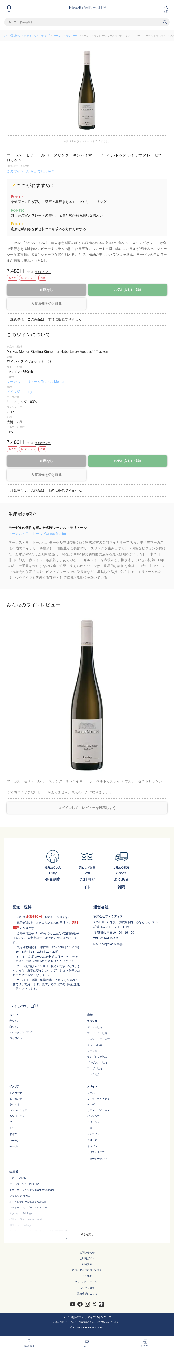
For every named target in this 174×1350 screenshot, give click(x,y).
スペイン (92, 1086)
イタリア (14, 1086)
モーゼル (14, 1146)
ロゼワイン (15, 1038)
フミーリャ (93, 1133)
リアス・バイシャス (98, 1110)
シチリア (14, 1128)
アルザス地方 (94, 1068)
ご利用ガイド (87, 1258)
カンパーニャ (16, 1116)
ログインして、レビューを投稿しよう (87, 808)
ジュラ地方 (93, 1074)
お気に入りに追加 (127, 290)
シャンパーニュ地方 (98, 1039)
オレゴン (92, 1146)
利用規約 (87, 1264)
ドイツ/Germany (19, 392)
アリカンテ (93, 1122)
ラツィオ (14, 1104)
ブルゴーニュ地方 (97, 1033)
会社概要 (87, 1276)
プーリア (14, 1122)
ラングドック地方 (97, 1056)
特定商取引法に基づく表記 (87, 1270)
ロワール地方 (94, 1045)
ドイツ (13, 1134)
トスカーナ (15, 1092)
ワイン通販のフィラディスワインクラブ (26, 35)
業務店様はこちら (87, 1293)
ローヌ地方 (93, 1050)
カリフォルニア (96, 1152)
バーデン (14, 1140)
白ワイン (14, 1026)
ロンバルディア (18, 1110)
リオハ (91, 1092)
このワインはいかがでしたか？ (30, 171)
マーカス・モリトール (66, 35)
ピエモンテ (15, 1098)
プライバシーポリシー (87, 1281)
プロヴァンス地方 (97, 1062)
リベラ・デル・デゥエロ (101, 1098)
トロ (89, 1128)
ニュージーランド (97, 1158)
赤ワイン (14, 1020)
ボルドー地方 (94, 1027)
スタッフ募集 (87, 1287)
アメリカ (92, 1140)
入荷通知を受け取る (46, 303)
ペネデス (92, 1104)
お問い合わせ (87, 1252)
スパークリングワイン (22, 1032)
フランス (92, 1021)
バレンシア (93, 1116)
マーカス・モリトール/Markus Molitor (35, 382)
